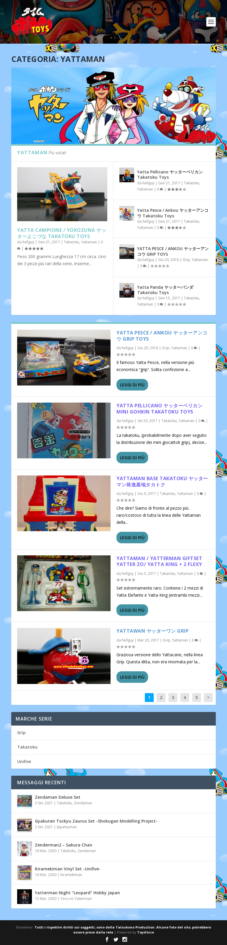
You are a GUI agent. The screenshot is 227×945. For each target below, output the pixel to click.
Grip (186, 259)
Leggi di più (132, 385)
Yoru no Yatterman (76, 898)
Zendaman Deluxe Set (57, 797)
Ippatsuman (67, 826)
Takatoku (71, 242)
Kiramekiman (71, 874)
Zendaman (83, 802)
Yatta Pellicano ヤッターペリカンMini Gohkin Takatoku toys (159, 408)
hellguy (28, 242)
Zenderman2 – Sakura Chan (63, 845)
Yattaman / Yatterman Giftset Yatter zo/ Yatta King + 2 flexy (159, 561)
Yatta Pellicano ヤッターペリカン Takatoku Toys (170, 174)
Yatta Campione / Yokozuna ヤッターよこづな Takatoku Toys (61, 233)
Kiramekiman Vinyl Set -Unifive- (67, 869)
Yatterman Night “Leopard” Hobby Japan (77, 892)
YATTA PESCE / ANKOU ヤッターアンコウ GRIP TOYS (173, 251)
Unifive (24, 761)
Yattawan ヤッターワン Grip (152, 631)
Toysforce (145, 932)
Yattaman (89, 242)
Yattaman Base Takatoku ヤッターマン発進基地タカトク (162, 481)
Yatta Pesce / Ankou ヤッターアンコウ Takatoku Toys (172, 212)
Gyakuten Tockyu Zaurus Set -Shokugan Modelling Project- (96, 821)
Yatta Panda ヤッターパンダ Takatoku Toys (165, 289)
